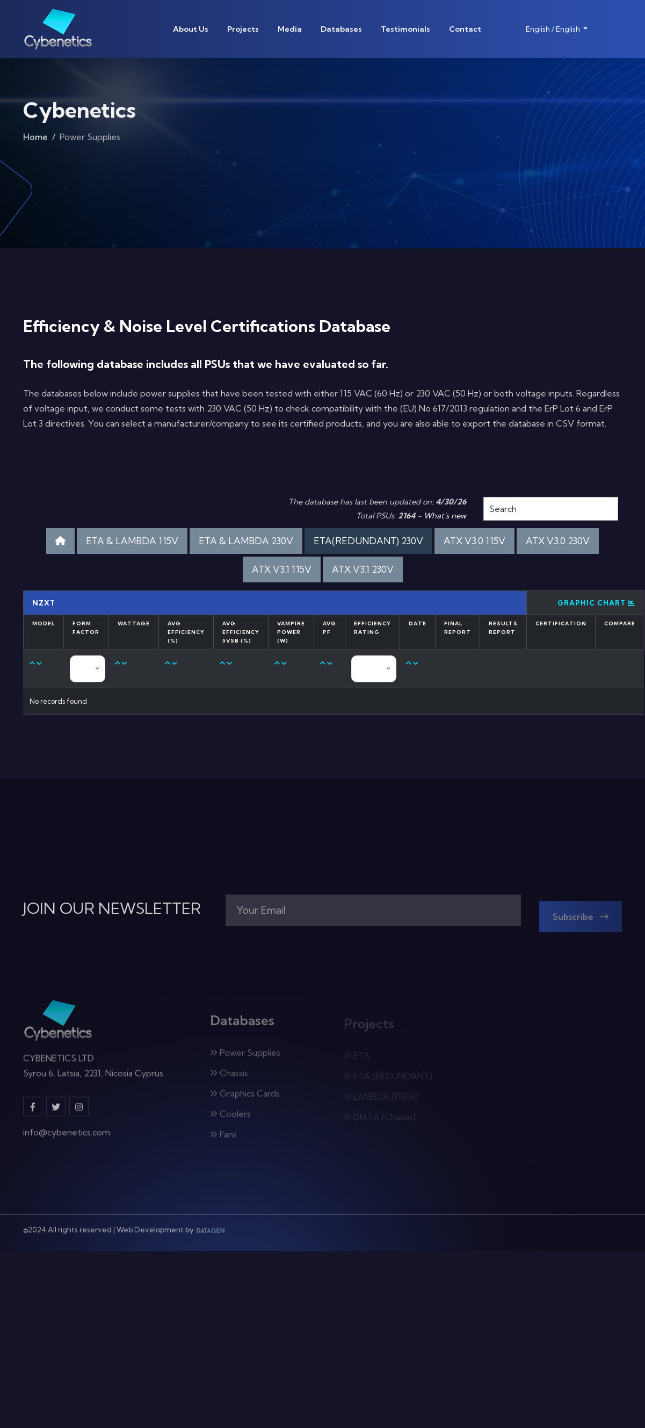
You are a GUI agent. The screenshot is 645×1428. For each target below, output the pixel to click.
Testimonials (405, 29)
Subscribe (580, 921)
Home (35, 139)
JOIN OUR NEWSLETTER (112, 908)
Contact (465, 29)
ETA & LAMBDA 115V (132, 540)
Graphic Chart (596, 602)
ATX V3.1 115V (281, 569)
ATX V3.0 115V (474, 540)
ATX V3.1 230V (363, 569)
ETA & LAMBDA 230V (246, 540)
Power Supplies (245, 1057)
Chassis (229, 1077)
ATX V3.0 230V (558, 540)
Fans (223, 1139)
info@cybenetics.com (66, 1136)
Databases (341, 29)
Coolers (230, 1118)
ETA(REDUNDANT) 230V (368, 540)
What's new (445, 516)
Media (290, 29)
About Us (190, 29)
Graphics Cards (245, 1098)
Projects (243, 29)
